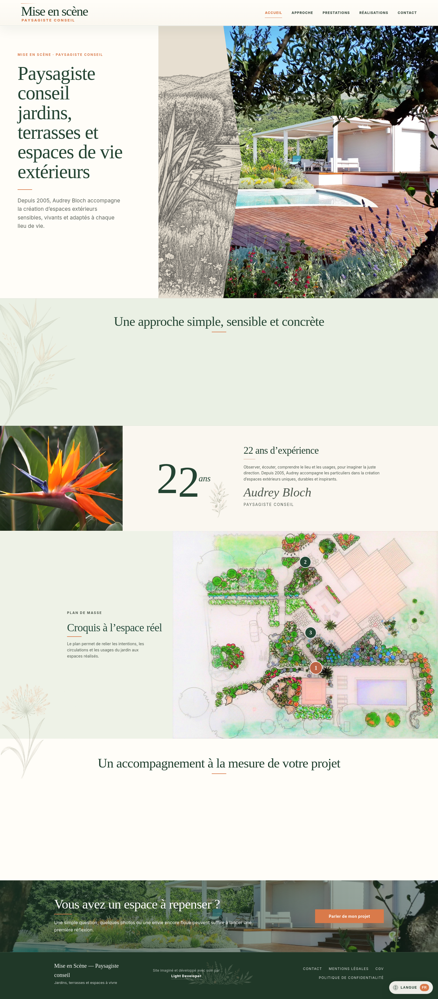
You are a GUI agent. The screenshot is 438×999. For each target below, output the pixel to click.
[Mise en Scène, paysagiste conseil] (78, 12)
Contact (407, 13)
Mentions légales (349, 969)
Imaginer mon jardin (45, 253)
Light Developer (186, 976)
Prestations (336, 13)
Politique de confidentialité (351, 978)
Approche (302, 13)
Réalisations (373, 13)
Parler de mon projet (349, 916)
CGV (379, 969)
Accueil (273, 13)
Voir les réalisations (45, 271)
